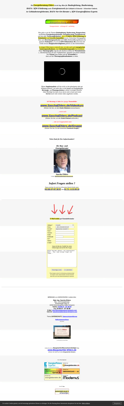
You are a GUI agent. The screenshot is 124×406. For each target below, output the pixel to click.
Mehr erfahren (86, 403)
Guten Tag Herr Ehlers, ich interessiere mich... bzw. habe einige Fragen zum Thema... (62, 260)
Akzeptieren (117, 403)
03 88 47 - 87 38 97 (65, 310)
